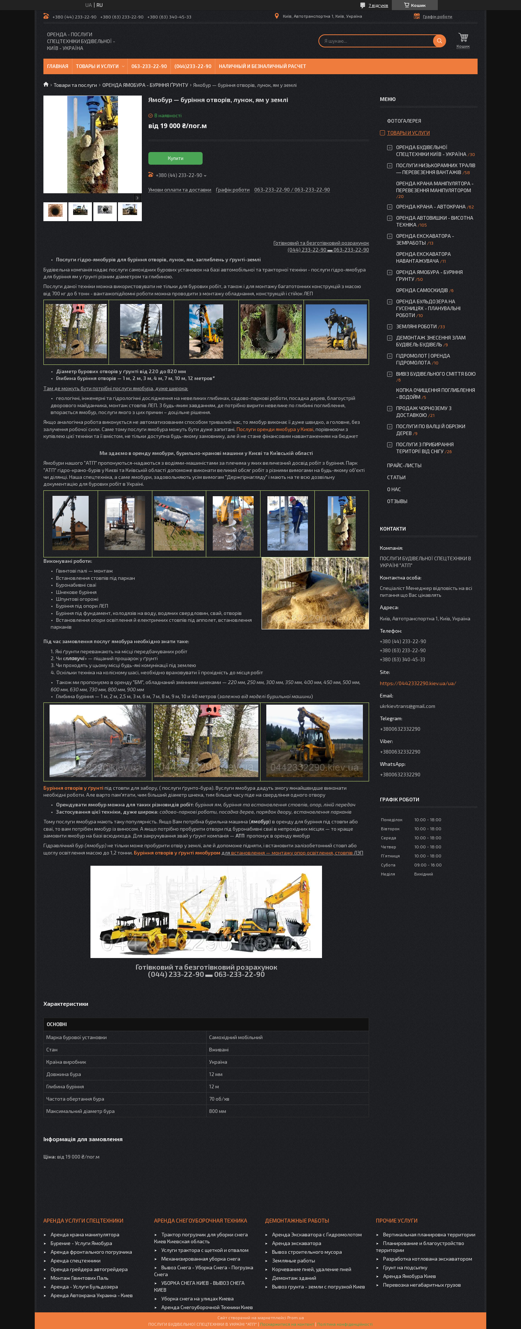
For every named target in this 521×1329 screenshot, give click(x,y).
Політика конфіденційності (345, 1323)
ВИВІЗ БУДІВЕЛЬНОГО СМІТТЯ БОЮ (436, 374)
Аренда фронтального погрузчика (91, 1252)
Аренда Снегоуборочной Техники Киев (207, 1307)
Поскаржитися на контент (287, 1323)
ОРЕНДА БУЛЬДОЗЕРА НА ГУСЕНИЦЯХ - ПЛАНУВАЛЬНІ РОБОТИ (428, 308)
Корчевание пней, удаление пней (311, 1269)
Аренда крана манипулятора (85, 1234)
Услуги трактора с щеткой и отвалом (205, 1250)
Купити (175, 158)
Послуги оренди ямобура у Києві (275, 429)
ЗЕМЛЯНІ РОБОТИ (416, 326)
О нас (394, 489)
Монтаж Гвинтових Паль (80, 1278)
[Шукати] (439, 40)
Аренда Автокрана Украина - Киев (92, 1295)
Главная (57, 66)
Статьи (396, 477)
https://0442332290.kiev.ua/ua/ (418, 683)
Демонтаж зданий (294, 1278)
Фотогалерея (404, 121)
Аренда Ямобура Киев (409, 1276)
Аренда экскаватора (296, 1243)
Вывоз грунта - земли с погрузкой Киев (318, 1286)
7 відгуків (378, 5)
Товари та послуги (75, 85)
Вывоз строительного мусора (307, 1252)
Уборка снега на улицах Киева (197, 1298)
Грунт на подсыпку (405, 1267)
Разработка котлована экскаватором (427, 1259)
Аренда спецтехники (76, 1260)
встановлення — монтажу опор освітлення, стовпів (292, 852)
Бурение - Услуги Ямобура (81, 1243)
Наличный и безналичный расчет (262, 66)
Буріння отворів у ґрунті (73, 788)
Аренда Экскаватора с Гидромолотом (317, 1234)
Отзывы (397, 501)
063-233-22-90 (149, 66)
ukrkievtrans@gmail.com (407, 706)
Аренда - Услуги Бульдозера (84, 1286)
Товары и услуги (97, 66)
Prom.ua (295, 1317)
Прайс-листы (404, 465)
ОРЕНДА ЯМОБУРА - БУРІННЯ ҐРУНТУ (145, 85)
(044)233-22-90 (192, 66)
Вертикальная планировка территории (429, 1234)
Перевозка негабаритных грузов (422, 1285)
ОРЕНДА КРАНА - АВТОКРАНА (431, 206)
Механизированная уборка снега (200, 1259)
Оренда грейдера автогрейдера (89, 1269)
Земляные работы (293, 1260)
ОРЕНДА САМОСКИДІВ (422, 290)
